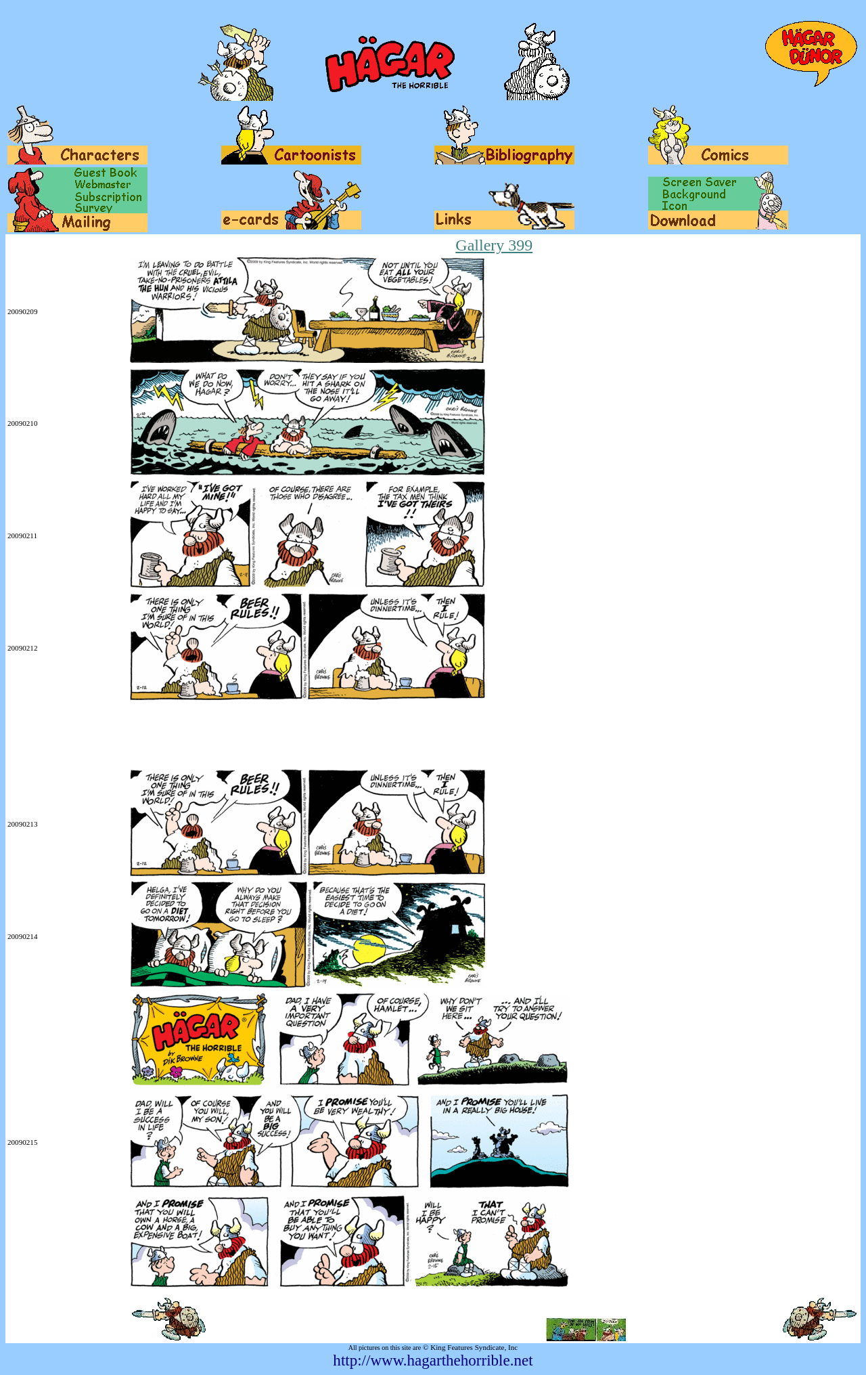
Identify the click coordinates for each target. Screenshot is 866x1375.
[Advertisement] (253, 735)
